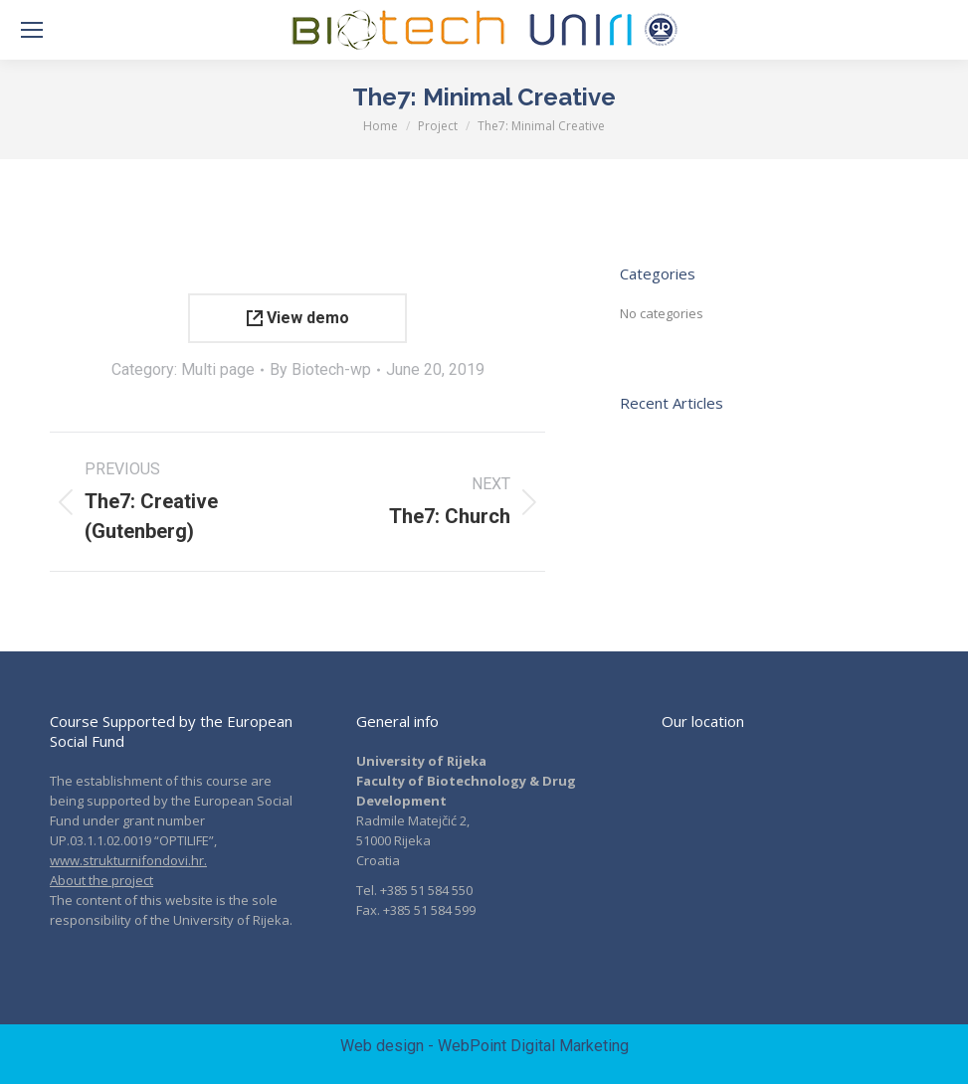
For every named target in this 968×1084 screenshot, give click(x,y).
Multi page (218, 369)
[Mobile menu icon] (32, 30)
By (320, 369)
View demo (298, 317)
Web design (382, 1045)
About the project (101, 880)
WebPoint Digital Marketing (533, 1045)
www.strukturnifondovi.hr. (128, 860)
